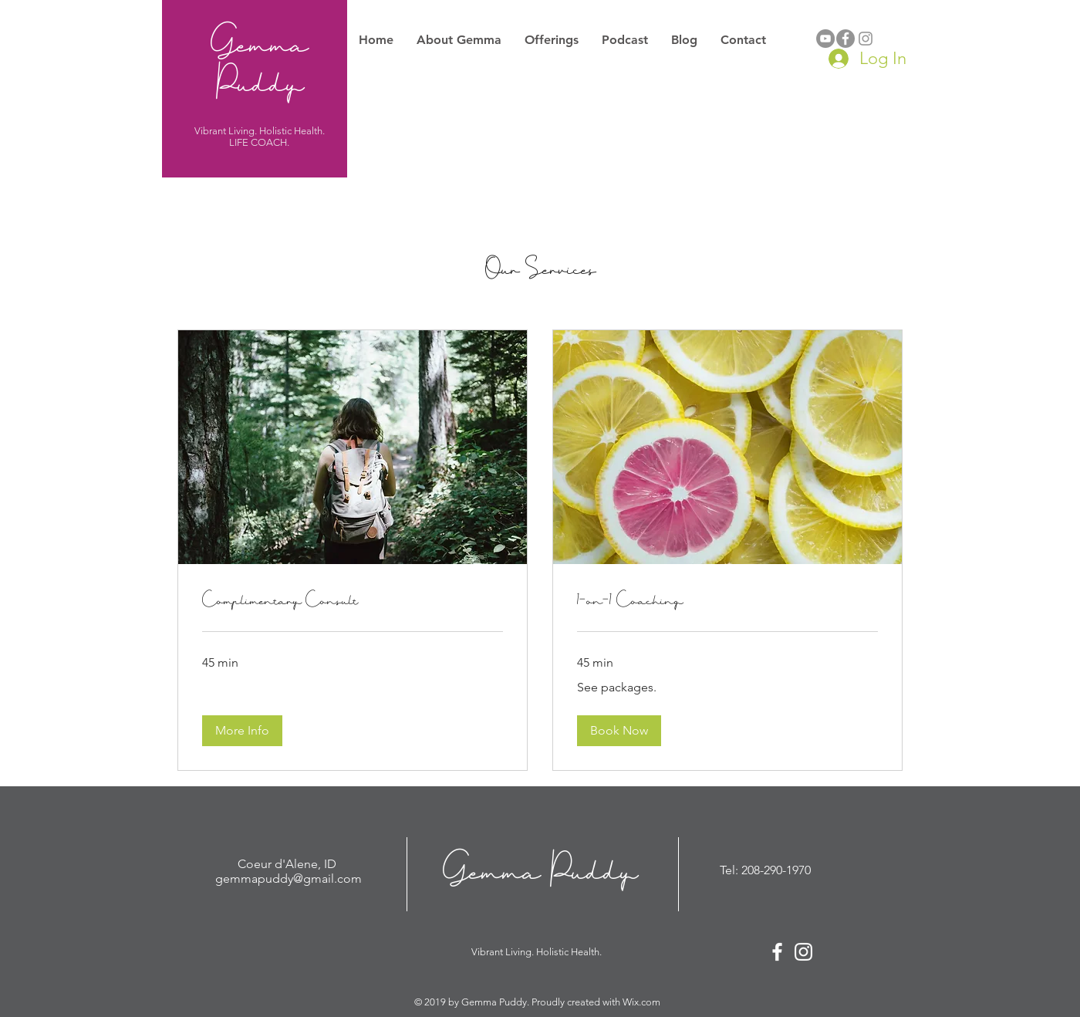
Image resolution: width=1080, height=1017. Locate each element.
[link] (352, 600)
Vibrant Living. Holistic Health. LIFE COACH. (259, 136)
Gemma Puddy (259, 61)
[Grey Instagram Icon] (865, 38)
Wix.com (641, 1002)
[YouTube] (825, 38)
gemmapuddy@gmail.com (288, 878)
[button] (242, 730)
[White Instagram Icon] (803, 952)
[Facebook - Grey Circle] (845, 38)
